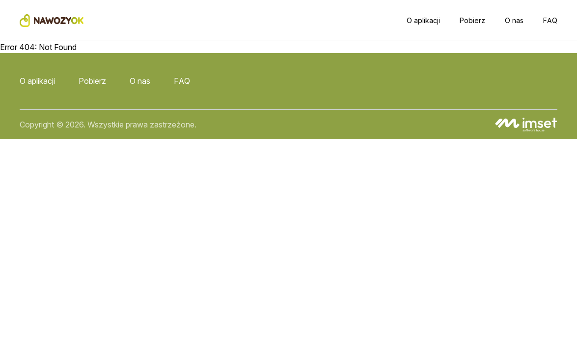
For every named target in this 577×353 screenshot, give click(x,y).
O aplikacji (423, 20)
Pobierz (472, 20)
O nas (514, 20)
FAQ (550, 20)
